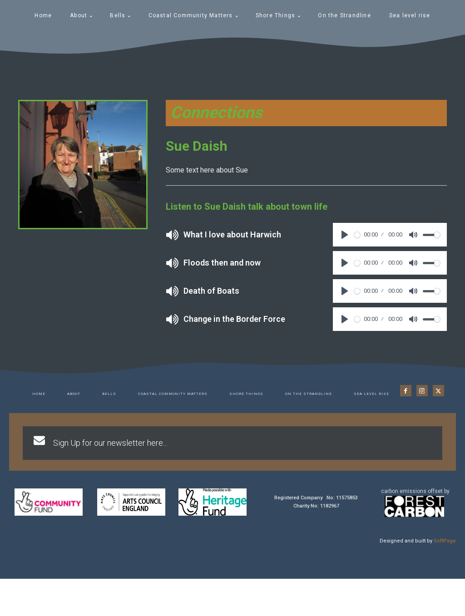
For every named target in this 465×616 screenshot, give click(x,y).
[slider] (357, 235)
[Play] (344, 234)
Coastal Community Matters (190, 15)
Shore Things (275, 15)
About (78, 15)
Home (43, 15)
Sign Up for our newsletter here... (110, 443)
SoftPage (445, 541)
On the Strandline (344, 15)
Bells (117, 15)
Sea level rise (409, 15)
